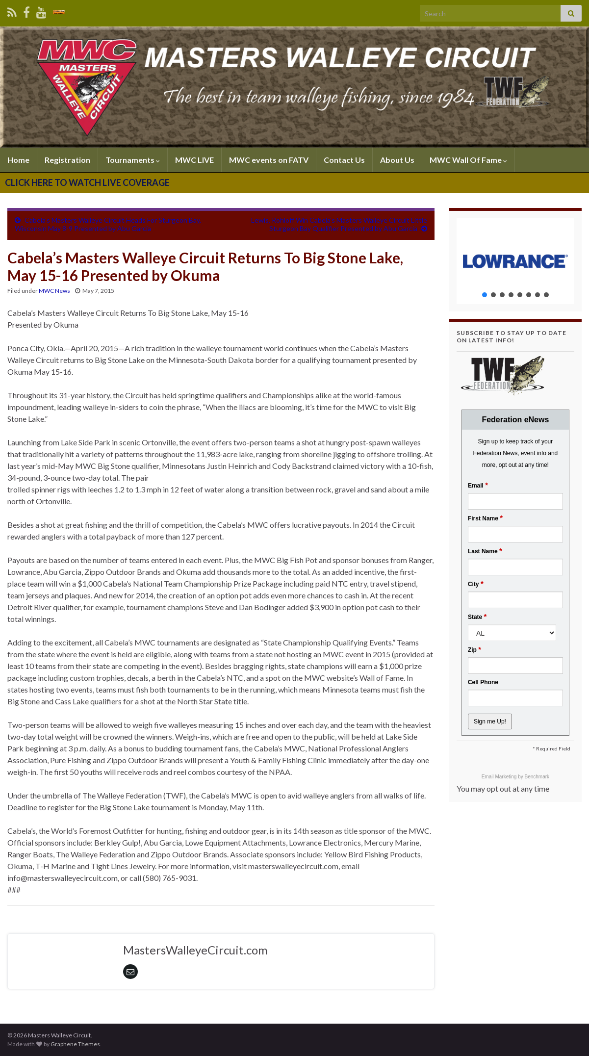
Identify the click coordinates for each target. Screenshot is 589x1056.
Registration (67, 159)
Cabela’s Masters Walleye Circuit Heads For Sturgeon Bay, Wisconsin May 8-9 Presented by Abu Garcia (108, 224)
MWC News (54, 290)
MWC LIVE (194, 159)
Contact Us (344, 159)
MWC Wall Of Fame (468, 159)
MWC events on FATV (268, 159)
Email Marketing (500, 776)
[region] (515, 261)
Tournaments (132, 159)
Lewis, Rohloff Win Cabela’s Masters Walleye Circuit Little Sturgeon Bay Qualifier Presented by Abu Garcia (339, 224)
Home (18, 159)
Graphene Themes (75, 1044)
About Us (397, 159)
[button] (515, 261)
